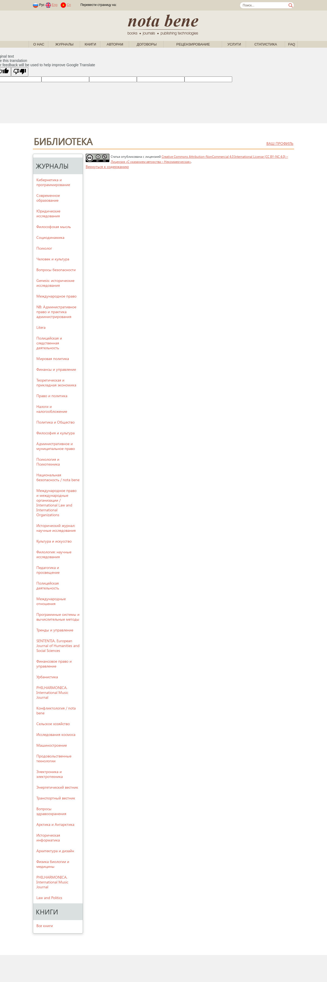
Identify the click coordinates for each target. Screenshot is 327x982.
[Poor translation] (19, 71)
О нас (38, 44)
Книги (90, 44)
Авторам (115, 44)
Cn (69, 5)
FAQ (291, 44)
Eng (54, 5)
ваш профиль (279, 143)
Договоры (147, 44)
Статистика (265, 44)
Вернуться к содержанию (107, 166)
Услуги (234, 44)
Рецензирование (193, 44)
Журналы (64, 44)
